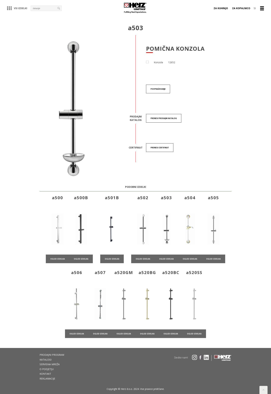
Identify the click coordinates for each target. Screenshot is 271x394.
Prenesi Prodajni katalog (164, 118)
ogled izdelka (57, 265)
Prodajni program (52, 354)
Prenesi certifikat (160, 148)
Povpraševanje (158, 89)
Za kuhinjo (221, 8)
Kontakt (45, 373)
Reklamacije (47, 378)
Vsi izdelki (17, 8)
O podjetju (47, 369)
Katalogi (46, 359)
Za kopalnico (241, 8)
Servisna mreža (50, 364)
